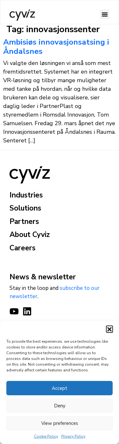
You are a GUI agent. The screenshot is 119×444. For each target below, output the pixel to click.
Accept (59, 388)
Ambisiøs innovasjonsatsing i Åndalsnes (56, 47)
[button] (109, 329)
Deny (59, 406)
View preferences (59, 423)
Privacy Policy (73, 436)
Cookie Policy (46, 436)
